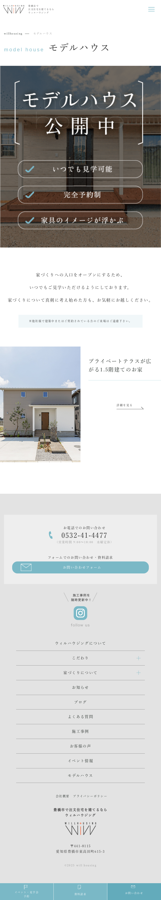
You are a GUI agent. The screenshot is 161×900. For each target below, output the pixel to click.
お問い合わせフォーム (82, 567)
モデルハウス (80, 775)
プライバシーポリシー (90, 796)
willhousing (13, 33)
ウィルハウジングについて (80, 643)
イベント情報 (80, 761)
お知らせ (80, 687)
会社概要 (63, 796)
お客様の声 (80, 746)
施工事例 (80, 731)
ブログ (80, 702)
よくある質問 (80, 717)
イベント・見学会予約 (27, 891)
